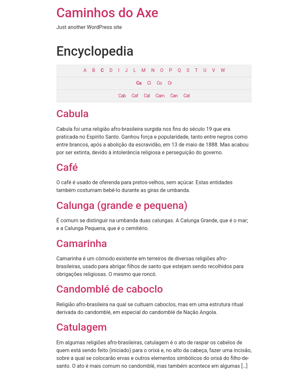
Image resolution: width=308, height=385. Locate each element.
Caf (135, 96)
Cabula (72, 113)
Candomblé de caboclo (109, 289)
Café (67, 167)
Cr (170, 83)
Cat (186, 96)
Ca (138, 83)
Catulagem (81, 327)
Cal (147, 96)
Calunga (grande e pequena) (122, 205)
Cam (160, 96)
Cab (122, 96)
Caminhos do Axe (107, 13)
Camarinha (81, 243)
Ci (149, 83)
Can (173, 96)
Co (159, 83)
